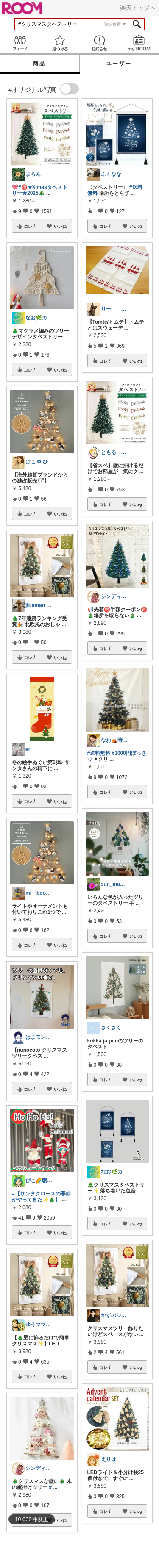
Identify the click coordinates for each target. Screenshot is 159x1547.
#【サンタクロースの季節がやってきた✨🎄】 (41, 1197)
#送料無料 (99, 753)
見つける (60, 43)
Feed (20, 43)
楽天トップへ (138, 7)
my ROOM (139, 43)
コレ (30, 226)
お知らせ (100, 43)
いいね (60, 226)
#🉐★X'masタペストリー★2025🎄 (39, 190)
